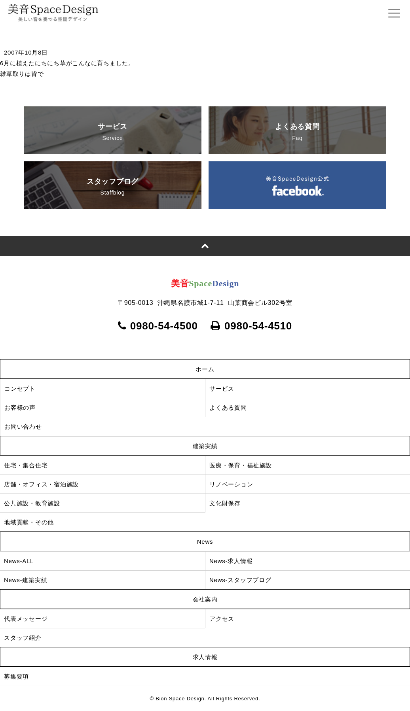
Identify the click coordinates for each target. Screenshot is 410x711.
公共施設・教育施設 (32, 503)
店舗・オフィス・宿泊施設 (41, 484)
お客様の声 (20, 407)
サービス (112, 133)
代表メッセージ (25, 618)
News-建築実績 (25, 580)
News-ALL (19, 561)
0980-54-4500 (158, 326)
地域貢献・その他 (29, 522)
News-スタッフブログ (240, 580)
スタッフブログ (112, 188)
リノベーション (231, 484)
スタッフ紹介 (23, 637)
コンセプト (20, 388)
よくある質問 (297, 133)
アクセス (221, 618)
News (205, 541)
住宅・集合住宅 (25, 465)
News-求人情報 (230, 561)
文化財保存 (225, 503)
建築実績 (205, 445)
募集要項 (23, 676)
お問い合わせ (23, 426)
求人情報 (205, 657)
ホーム (205, 369)
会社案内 (205, 599)
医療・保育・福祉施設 (240, 465)
